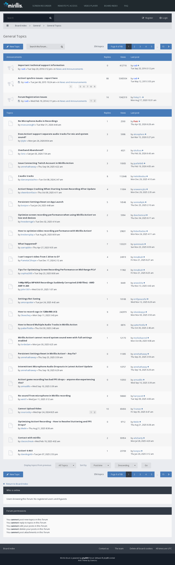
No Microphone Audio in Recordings (38, 120)
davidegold (26, 454)
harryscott (138, 396)
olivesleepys (139, 312)
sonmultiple (139, 202)
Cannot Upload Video (29, 408)
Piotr (136, 121)
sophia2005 (26, 273)
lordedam (26, 344)
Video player (91, 5)
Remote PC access (67, 5)
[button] (169, 46)
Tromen (137, 409)
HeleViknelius (140, 176)
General (36, 25)
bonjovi (24, 205)
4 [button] (145, 46)
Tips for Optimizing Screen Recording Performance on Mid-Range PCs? (57, 269)
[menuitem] (163, 18)
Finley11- (138, 97)
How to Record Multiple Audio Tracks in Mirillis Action (47, 324)
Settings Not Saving (29, 298)
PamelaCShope (28, 260)
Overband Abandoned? (31, 150)
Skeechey (26, 315)
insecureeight (28, 124)
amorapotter (27, 302)
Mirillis (62, 558)
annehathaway (28, 166)
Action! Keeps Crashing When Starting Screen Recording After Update (57, 188)
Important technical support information (41, 65)
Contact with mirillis (29, 437)
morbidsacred (140, 338)
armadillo (25, 386)
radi (23, 68)
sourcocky (26, 412)
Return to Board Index (17, 483)
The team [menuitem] (119, 548)
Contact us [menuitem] (104, 548)
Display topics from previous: (50, 465)
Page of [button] (116, 46)
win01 (24, 399)
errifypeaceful (140, 299)
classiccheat (27, 441)
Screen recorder (41, 5)
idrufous (137, 150)
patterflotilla (27, 328)
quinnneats (139, 244)
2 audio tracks (26, 175)
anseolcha (138, 283)
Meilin (24, 428)
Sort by (95, 465)
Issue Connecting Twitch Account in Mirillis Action (46, 163)
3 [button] (140, 46)
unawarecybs (140, 189)
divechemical (140, 215)
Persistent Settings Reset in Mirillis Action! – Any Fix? (47, 353)
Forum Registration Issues (32, 96)
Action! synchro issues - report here (38, 78)
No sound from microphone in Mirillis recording (44, 395)
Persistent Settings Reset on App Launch (40, 201)
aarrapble (26, 247)
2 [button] (134, 46)
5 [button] (151, 46)
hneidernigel (27, 221)
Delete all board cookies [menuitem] (141, 548)
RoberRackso (140, 231)
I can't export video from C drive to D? (39, 256)
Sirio (23, 153)
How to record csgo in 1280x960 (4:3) (37, 311)
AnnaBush (138, 257)
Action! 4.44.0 (25, 450)
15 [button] (163, 46)
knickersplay (27, 234)
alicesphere (139, 134)
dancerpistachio (29, 179)
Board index (111, 5)
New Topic (13, 46)
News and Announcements (69, 68)
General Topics (54, 25)
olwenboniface (28, 192)
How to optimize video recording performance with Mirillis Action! (55, 230)
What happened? (27, 243)
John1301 (25, 289)
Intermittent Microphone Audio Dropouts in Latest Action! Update (55, 366)
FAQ (126, 5)
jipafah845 (138, 163)
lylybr (23, 140)
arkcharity (138, 438)
